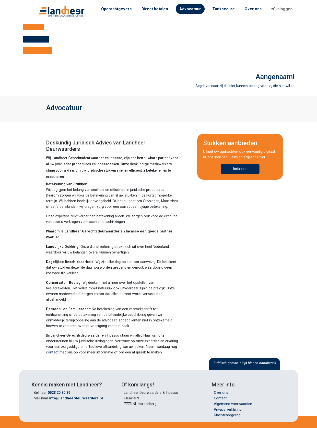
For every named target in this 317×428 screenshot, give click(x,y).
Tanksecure (223, 9)
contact (52, 352)
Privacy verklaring (228, 409)
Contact (220, 398)
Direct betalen (154, 9)
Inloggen (282, 9)
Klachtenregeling (227, 415)
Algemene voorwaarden (233, 404)
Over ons (253, 9)
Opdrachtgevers (116, 9)
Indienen (240, 168)
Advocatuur (190, 9)
